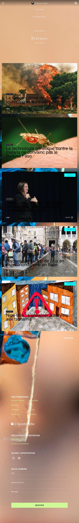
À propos (15, 439)
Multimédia (33, 400)
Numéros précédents (20, 444)
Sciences (15, 414)
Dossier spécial (17, 400)
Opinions (32, 414)
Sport (31, 405)
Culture (32, 410)
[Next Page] (69, 338)
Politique (15, 410)
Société (14, 405)
